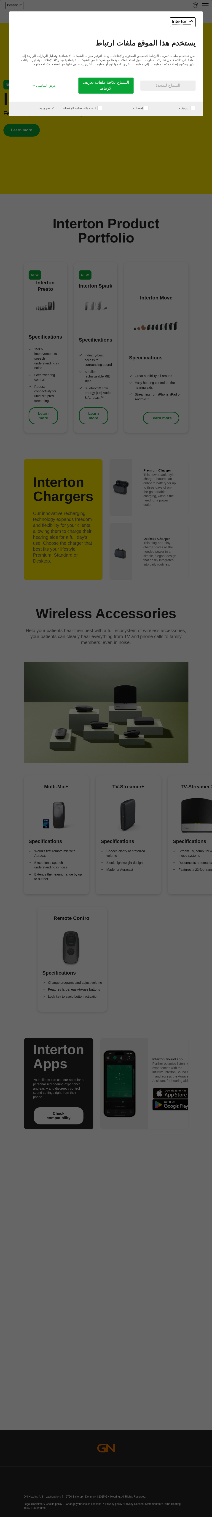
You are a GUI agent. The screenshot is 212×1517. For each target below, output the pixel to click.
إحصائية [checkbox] (140, 108)
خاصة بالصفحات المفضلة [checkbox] (82, 108)
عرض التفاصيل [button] (44, 85)
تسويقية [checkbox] (187, 108)
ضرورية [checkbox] (47, 108)
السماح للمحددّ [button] (168, 85)
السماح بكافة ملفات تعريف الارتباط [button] (106, 85)
